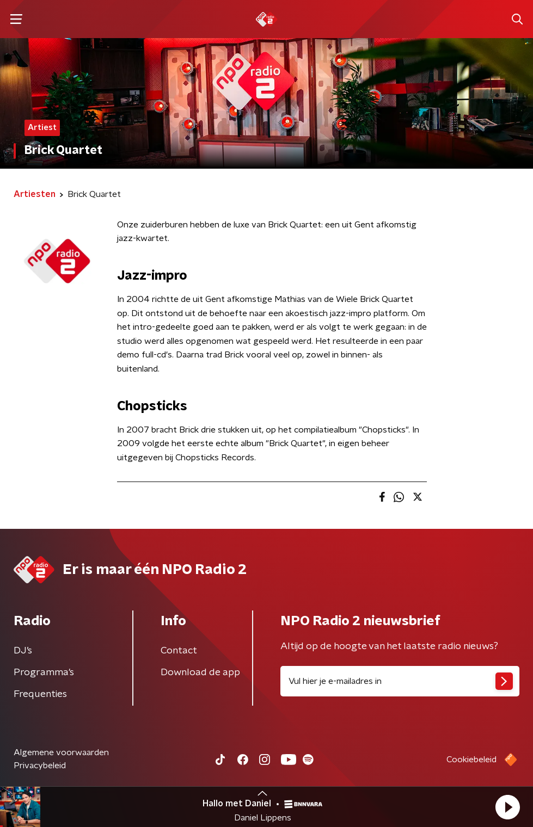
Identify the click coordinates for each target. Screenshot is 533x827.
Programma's (44, 672)
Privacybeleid (40, 765)
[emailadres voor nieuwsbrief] (400, 681)
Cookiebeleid (471, 759)
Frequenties (40, 694)
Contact (179, 651)
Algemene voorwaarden (61, 752)
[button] (507, 806)
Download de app (200, 672)
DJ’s (23, 651)
